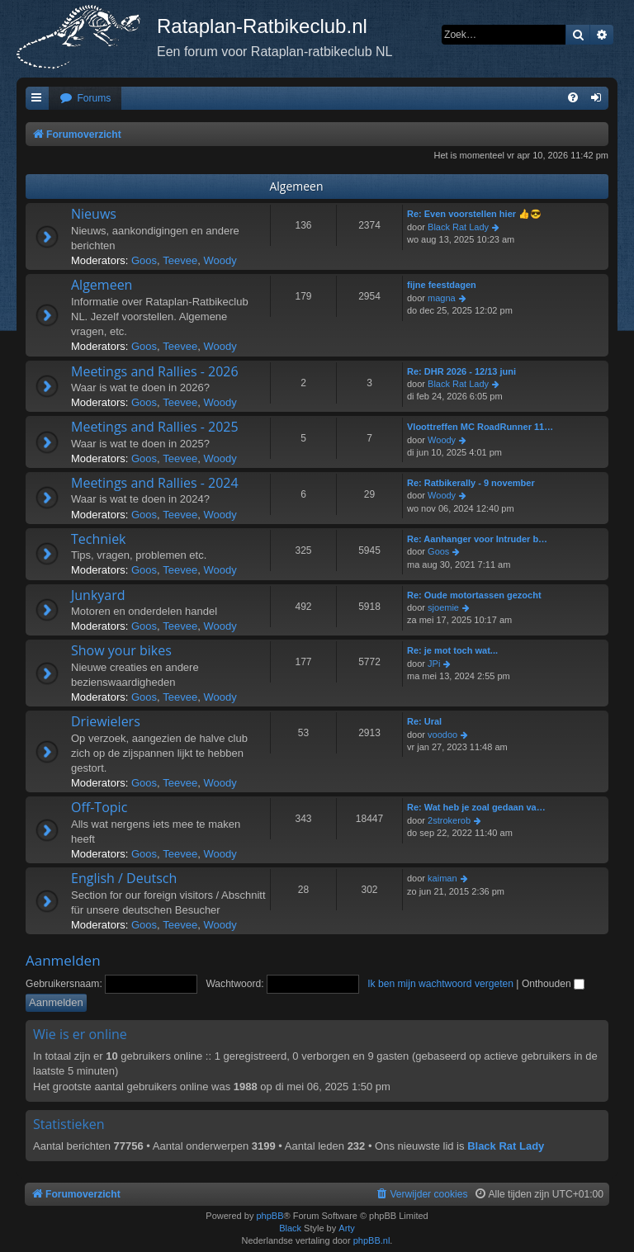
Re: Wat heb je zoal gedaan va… (476, 807)
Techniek (98, 539)
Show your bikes (121, 650)
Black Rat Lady (458, 227)
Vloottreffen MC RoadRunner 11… (480, 427)
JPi (434, 664)
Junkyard (98, 595)
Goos (144, 260)
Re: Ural (424, 721)
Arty (346, 1228)
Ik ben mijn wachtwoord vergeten (440, 984)
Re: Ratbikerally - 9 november (471, 483)
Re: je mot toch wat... (452, 650)
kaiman (442, 878)
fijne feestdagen (441, 285)
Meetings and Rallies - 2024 (155, 483)
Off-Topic (99, 807)
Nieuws (93, 214)
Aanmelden (63, 960)
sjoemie (443, 607)
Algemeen (296, 186)
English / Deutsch (124, 878)
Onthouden (553, 984)
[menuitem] (85, 98)
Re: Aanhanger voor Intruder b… (477, 539)
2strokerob (449, 820)
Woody (219, 260)
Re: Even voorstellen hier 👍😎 (474, 214)
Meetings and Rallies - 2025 (155, 427)
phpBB (269, 1216)
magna (442, 298)
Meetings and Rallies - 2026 (155, 371)
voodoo (442, 734)
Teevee (180, 260)
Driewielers (105, 721)
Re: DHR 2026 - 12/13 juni (461, 371)
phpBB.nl (371, 1240)
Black (290, 1228)
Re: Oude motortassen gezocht (474, 595)
